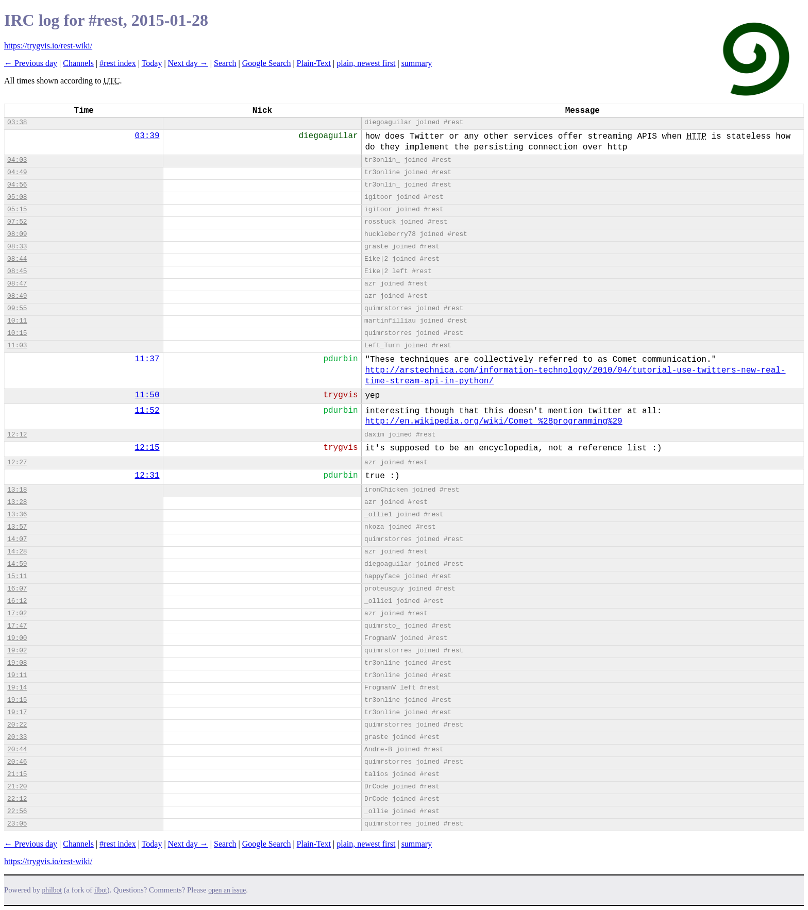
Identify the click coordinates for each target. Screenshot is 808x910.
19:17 (17, 712)
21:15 (17, 774)
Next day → (188, 63)
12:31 (147, 475)
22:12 (17, 799)
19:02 (17, 650)
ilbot (100, 890)
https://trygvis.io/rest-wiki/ (48, 45)
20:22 (17, 725)
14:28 (17, 551)
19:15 (17, 700)
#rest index (117, 63)
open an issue (227, 890)
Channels (78, 63)
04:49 (17, 172)
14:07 (17, 539)
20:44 (17, 749)
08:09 (17, 234)
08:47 (17, 284)
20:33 (17, 737)
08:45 (17, 271)
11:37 (147, 359)
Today (152, 63)
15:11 (17, 576)
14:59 (17, 564)
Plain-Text (314, 63)
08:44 (17, 259)
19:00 (17, 638)
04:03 (17, 160)
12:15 (147, 447)
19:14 (17, 688)
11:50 (147, 395)
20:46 (17, 762)
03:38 (17, 122)
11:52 (147, 410)
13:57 (17, 527)
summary (416, 63)
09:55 (17, 308)
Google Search (266, 63)
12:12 (17, 435)
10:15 (17, 333)
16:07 (17, 589)
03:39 (147, 136)
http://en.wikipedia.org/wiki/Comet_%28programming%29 (493, 421)
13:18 (17, 490)
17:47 (17, 626)
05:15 (17, 209)
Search (225, 63)
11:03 (17, 345)
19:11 (17, 675)
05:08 (17, 197)
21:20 (17, 786)
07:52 (17, 222)
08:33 (17, 246)
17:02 (17, 613)
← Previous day (30, 63)
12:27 (17, 462)
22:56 (17, 811)
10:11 (17, 321)
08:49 (17, 296)
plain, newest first (365, 63)
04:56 (17, 185)
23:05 (17, 824)
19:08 (17, 663)
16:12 (17, 601)
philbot (52, 890)
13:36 (17, 514)
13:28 (17, 502)
